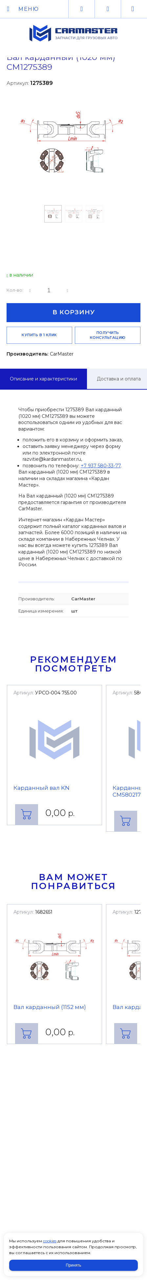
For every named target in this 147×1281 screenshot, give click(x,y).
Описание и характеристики (43, 379)
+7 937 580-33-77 (101, 466)
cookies (49, 1240)
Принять (73, 1265)
